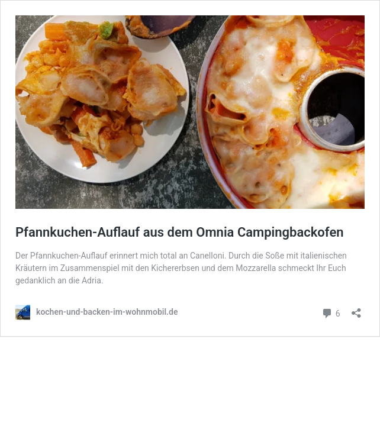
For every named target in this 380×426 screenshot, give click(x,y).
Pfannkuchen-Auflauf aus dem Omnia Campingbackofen (179, 232)
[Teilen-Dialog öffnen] (356, 309)
